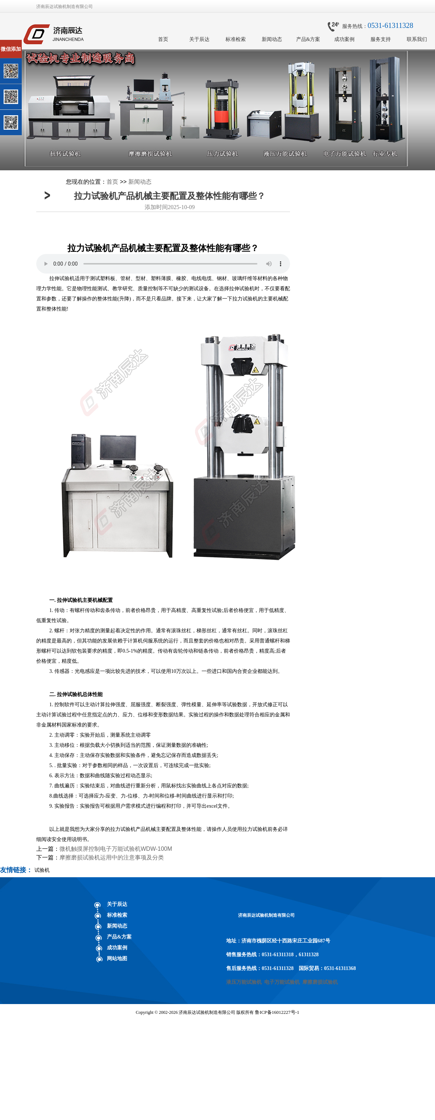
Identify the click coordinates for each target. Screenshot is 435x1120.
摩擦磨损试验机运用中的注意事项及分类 (111, 857)
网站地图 (117, 958)
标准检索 (235, 39)
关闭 (36, 43)
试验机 (42, 870)
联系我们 (417, 39)
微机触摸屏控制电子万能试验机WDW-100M (115, 849)
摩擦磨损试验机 (320, 982)
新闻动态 (272, 39)
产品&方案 (308, 39)
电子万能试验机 (282, 982)
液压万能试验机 (244, 982)
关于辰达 (199, 39)
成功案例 (344, 39)
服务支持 (380, 39)
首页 (163, 39)
